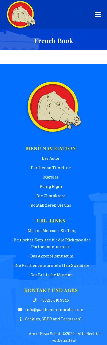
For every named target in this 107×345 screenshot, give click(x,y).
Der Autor (51, 158)
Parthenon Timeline (51, 167)
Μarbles (51, 177)
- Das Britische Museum (50, 274)
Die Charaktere (50, 195)
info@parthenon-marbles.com (51, 309)
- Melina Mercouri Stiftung (50, 230)
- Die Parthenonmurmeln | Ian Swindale (50, 265)
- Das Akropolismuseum (51, 256)
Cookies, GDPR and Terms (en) (51, 318)
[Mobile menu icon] (98, 14)
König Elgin (51, 186)
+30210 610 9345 (51, 300)
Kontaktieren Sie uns (51, 205)
